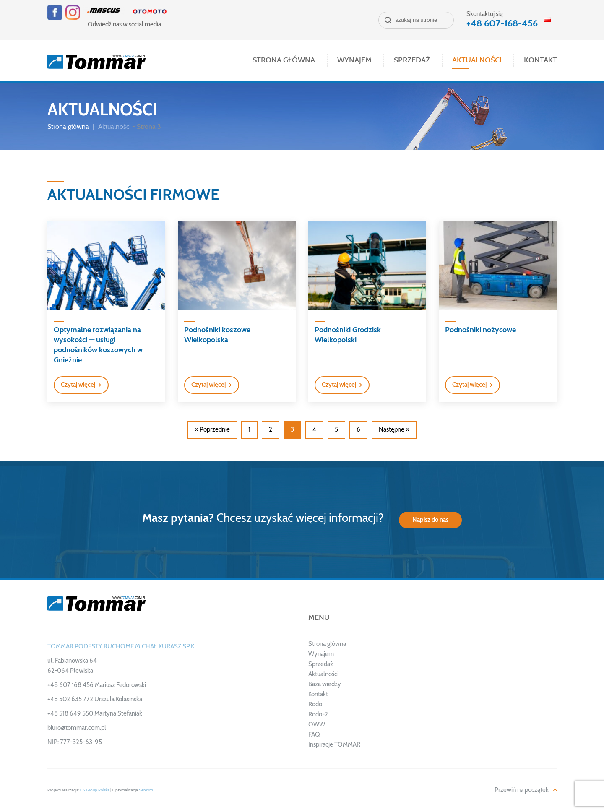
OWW (316, 724)
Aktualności (477, 60)
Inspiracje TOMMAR (334, 745)
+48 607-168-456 (502, 23)
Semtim (146, 790)
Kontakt (540, 60)
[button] (81, 385)
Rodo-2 (318, 714)
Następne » (394, 430)
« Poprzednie (212, 430)
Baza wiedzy (324, 684)
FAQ (314, 734)
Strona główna (284, 60)
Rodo (315, 704)
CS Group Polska (94, 790)
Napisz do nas (430, 520)
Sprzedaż (412, 60)
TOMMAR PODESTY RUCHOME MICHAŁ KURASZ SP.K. (121, 646)
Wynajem (354, 60)
